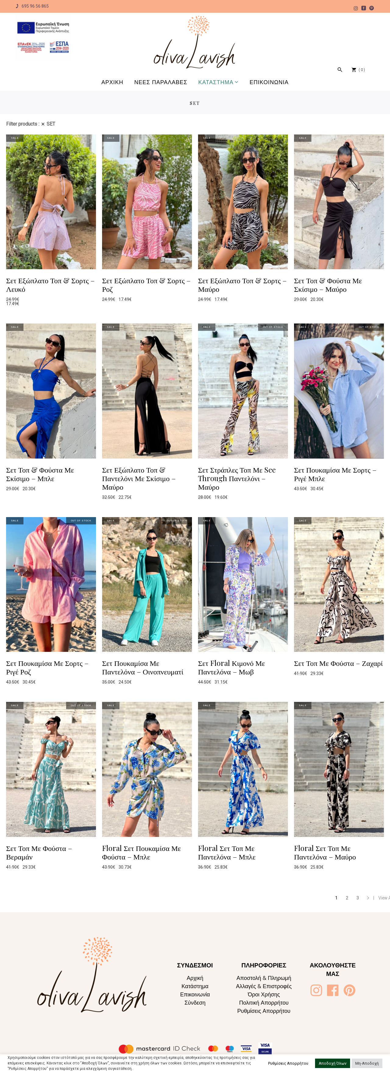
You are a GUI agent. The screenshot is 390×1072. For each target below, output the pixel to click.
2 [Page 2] (347, 898)
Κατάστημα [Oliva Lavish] (195, 986)
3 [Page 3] (357, 898)
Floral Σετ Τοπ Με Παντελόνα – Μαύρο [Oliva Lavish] (325, 852)
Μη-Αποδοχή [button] (367, 1063)
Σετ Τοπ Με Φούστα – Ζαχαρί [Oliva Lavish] (338, 663)
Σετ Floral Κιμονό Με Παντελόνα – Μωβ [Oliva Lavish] (231, 667)
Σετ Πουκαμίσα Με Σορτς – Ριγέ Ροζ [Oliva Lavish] (47, 667)
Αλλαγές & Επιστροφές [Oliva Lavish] (264, 986)
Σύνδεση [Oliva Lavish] (194, 1002)
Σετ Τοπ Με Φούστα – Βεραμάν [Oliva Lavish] (39, 852)
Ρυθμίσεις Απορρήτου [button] (288, 1063)
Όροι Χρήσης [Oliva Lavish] (264, 994)
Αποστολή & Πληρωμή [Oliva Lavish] (263, 978)
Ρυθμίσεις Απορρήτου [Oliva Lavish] (263, 1011)
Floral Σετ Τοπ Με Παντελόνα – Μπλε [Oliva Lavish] (227, 852)
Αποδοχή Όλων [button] (332, 1063)
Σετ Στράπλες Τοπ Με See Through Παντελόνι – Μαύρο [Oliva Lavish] (237, 478)
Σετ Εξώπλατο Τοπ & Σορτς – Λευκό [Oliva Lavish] (50, 284)
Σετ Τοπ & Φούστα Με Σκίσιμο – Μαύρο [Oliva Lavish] (328, 284)
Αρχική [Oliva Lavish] (195, 978)
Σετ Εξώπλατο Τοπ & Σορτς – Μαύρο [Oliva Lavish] (242, 284)
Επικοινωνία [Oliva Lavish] (195, 994)
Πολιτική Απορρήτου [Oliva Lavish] (264, 1002)
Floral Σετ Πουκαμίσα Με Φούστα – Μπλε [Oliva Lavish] (141, 852)
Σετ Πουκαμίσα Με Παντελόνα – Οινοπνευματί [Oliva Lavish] (142, 667)
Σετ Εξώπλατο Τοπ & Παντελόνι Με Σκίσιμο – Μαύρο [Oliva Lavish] (139, 478)
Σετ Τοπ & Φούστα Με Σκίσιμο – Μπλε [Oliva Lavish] (40, 474)
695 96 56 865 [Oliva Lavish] (32, 6)
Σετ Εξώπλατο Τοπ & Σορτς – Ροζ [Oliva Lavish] (146, 284)
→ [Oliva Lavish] (368, 897)
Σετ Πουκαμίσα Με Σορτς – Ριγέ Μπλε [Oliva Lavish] (335, 474)
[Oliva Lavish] (43, 37)
